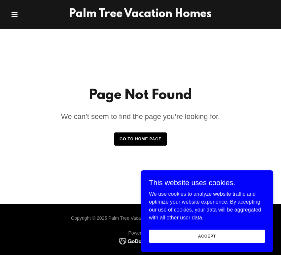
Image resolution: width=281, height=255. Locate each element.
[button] (28, 14)
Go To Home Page (140, 139)
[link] (140, 15)
